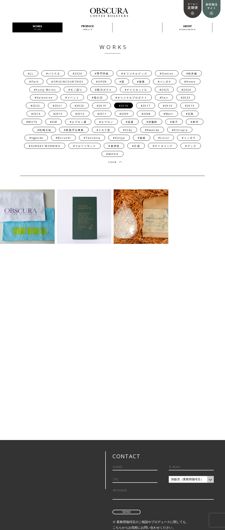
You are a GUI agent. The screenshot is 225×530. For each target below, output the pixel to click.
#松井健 (191, 73)
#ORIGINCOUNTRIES (67, 81)
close (112, 162)
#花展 (130, 122)
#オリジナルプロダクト (131, 97)
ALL (31, 73)
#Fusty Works (45, 89)
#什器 (136, 146)
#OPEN (101, 81)
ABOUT (187, 28)
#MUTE (31, 122)
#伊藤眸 (152, 122)
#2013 (58, 113)
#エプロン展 (78, 122)
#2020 (79, 105)
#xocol (163, 137)
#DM (53, 122)
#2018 (123, 105)
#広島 (190, 113)
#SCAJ (127, 130)
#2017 (145, 105)
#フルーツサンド (84, 146)
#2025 (164, 89)
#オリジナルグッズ (134, 73)
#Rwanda (152, 130)
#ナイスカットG (136, 89)
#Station (167, 73)
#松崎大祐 (44, 130)
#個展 (141, 81)
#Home (190, 81)
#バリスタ (53, 73)
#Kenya (119, 137)
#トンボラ (189, 137)
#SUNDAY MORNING (45, 146)
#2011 (102, 113)
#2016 (167, 105)
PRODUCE (87, 28)
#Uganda (36, 137)
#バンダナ (165, 81)
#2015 (189, 105)
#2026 (77, 73)
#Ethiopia (180, 130)
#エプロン (106, 122)
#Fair (164, 97)
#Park (34, 81)
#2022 (35, 105)
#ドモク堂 (103, 130)
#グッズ (190, 146)
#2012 (80, 113)
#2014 (36, 113)
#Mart (168, 113)
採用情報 (137, 28)
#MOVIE (112, 154)
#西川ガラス (103, 89)
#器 (121, 81)
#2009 (124, 113)
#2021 (57, 105)
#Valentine (44, 97)
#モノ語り (75, 89)
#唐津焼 (113, 146)
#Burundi (63, 137)
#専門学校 (102, 73)
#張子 (174, 122)
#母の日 (97, 97)
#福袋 (142, 137)
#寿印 (195, 122)
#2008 (146, 113)
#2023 (185, 97)
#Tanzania (92, 137)
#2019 (101, 105)
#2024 (186, 89)
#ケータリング (163, 146)
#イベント (72, 97)
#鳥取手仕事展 (74, 130)
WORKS (37, 28)
